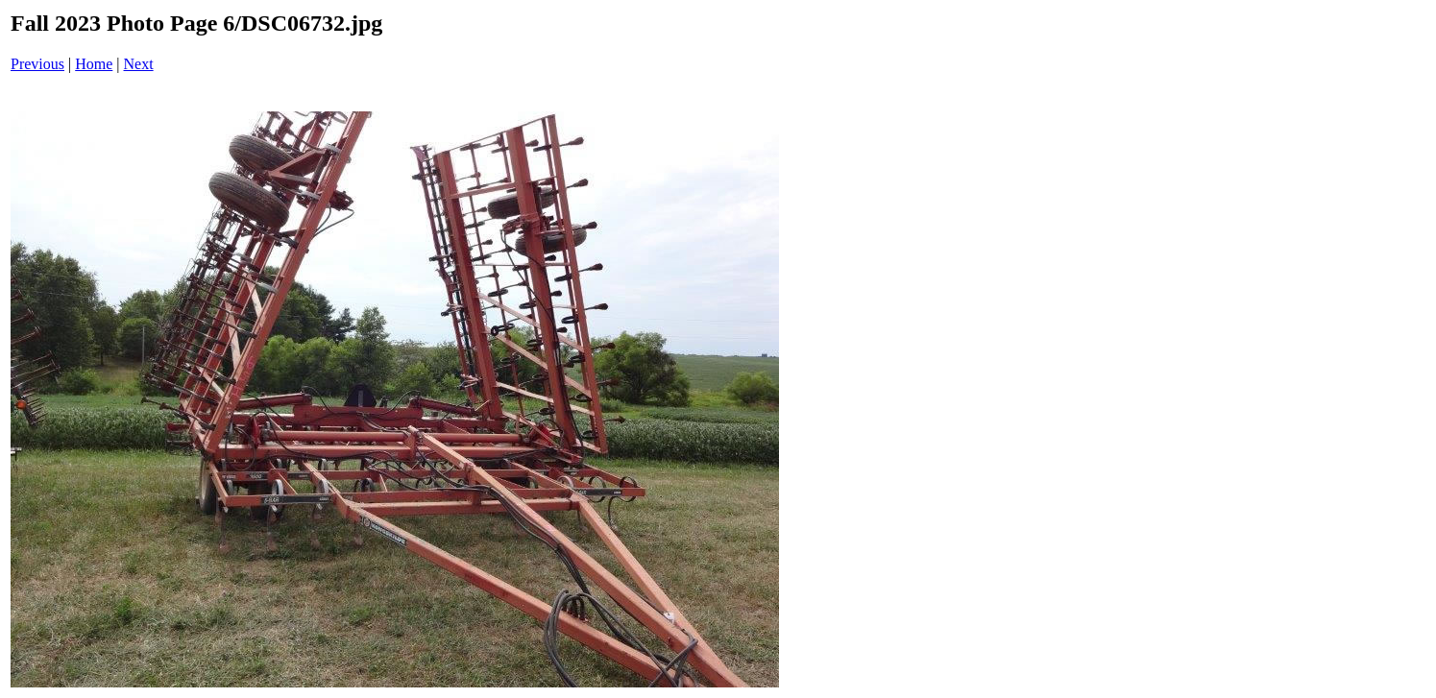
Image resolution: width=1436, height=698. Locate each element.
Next (139, 64)
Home (93, 64)
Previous (37, 64)
